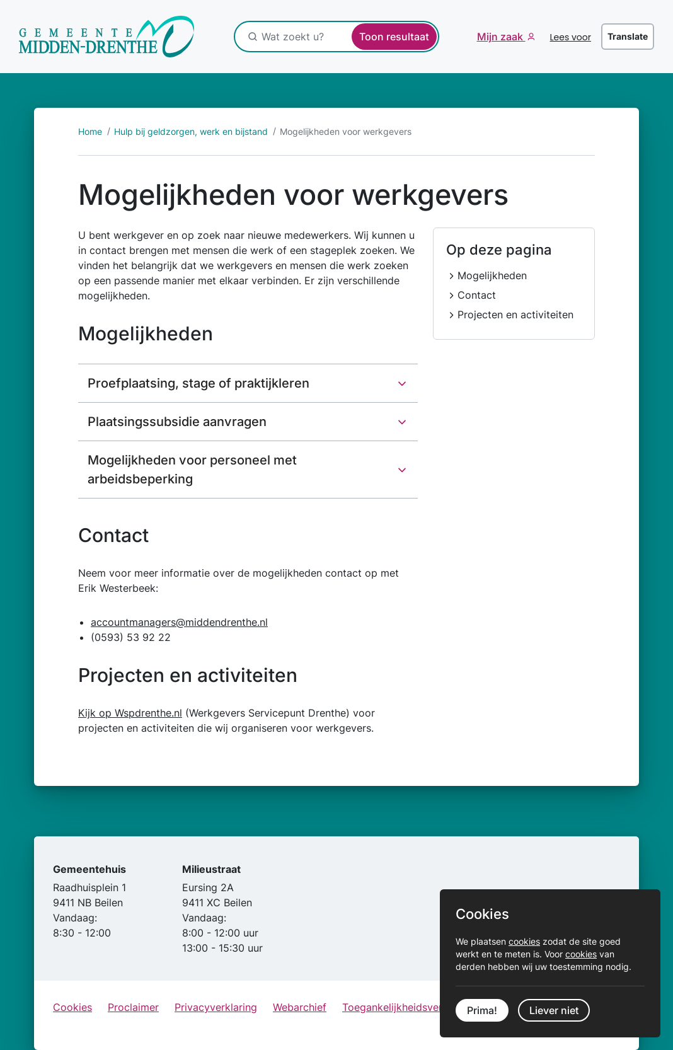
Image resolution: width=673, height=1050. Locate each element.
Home (90, 131)
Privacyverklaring (216, 1007)
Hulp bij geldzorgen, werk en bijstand (191, 131)
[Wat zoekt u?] (327, 36)
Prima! (482, 1010)
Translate (627, 36)
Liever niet (553, 1010)
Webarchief (299, 1007)
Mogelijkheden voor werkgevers (345, 131)
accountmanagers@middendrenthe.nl (179, 622)
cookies (524, 941)
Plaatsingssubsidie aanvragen (177, 421)
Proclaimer (133, 1007)
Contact (476, 295)
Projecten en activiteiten (515, 314)
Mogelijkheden (492, 275)
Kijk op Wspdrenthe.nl (130, 713)
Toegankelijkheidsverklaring (408, 1007)
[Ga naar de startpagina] (107, 36)
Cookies (72, 1007)
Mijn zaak (501, 36)
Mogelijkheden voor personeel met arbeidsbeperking (192, 470)
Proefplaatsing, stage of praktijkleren (198, 383)
